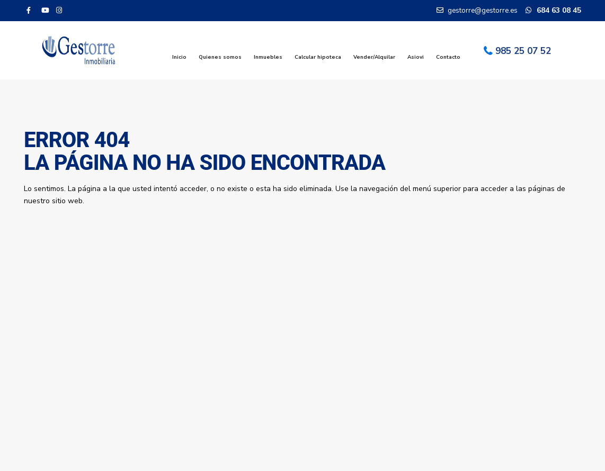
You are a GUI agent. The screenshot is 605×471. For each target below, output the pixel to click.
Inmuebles (268, 57)
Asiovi (415, 57)
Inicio (179, 57)
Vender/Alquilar (374, 57)
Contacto (448, 57)
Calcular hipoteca (318, 57)
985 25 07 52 (523, 51)
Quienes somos (220, 57)
